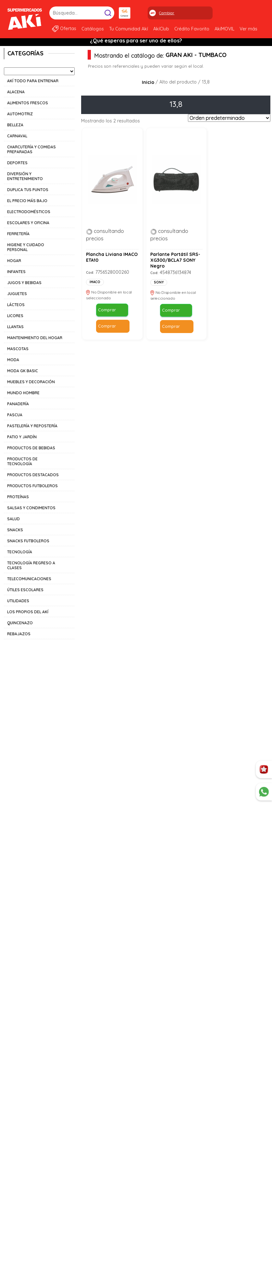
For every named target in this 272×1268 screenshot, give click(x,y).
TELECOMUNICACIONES (29, 578)
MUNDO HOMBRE (23, 392)
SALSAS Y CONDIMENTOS (31, 507)
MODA (13, 359)
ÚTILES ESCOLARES (25, 589)
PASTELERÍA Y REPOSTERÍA (32, 425)
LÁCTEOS (16, 304)
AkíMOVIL (224, 29)
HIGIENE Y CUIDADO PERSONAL (25, 247)
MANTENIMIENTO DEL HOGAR (34, 337)
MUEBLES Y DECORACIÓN (31, 381)
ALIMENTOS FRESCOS (27, 102)
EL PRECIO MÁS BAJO (27, 200)
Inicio (148, 82)
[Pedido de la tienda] (229, 118)
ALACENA (16, 91)
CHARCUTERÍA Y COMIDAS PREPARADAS (31, 149)
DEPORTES (17, 162)
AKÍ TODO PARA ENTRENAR (32, 80)
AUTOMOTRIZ (20, 113)
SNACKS (15, 529)
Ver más (248, 29)
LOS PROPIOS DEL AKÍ (27, 611)
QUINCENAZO (20, 622)
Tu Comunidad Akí (128, 29)
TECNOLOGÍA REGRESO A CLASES (31, 565)
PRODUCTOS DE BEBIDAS (31, 447)
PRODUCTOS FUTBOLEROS (32, 485)
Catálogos (92, 29)
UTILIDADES (18, 600)
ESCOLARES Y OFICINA (28, 222)
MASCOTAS (18, 348)
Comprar (107, 310)
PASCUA (14, 414)
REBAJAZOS (19, 633)
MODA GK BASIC (22, 370)
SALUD (13, 518)
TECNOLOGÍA (19, 551)
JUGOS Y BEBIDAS (24, 282)
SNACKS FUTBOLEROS (28, 540)
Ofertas (68, 28)
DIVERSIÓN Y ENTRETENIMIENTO (25, 176)
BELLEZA (15, 124)
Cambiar (166, 13)
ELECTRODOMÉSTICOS (28, 211)
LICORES (15, 315)
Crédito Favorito (191, 29)
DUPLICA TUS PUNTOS (27, 189)
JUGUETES (17, 293)
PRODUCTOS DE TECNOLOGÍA (22, 461)
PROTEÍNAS (18, 496)
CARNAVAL (17, 135)
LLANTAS (15, 326)
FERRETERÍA (18, 233)
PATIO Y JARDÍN (22, 436)
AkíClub (161, 29)
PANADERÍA (18, 403)
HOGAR (14, 260)
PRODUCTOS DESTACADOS (33, 474)
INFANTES (16, 271)
